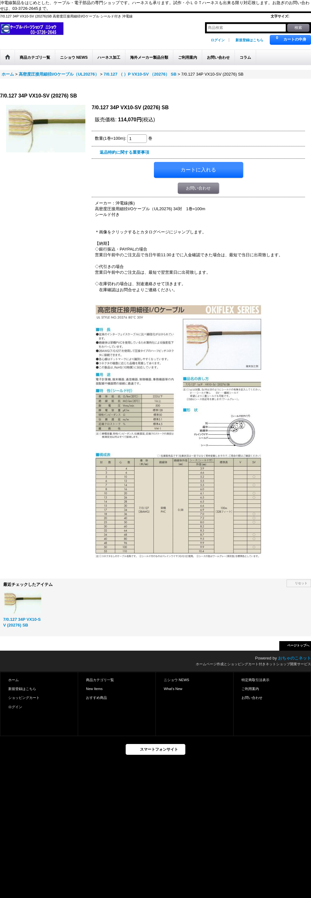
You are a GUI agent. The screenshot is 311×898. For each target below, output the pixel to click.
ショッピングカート (24, 698)
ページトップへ (298, 645)
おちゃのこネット (294, 658)
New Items (94, 689)
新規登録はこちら (249, 40)
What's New (173, 689)
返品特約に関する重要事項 (124, 152)
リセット (301, 583)
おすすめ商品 (96, 698)
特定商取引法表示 (255, 680)
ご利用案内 (250, 689)
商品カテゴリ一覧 (100, 680)
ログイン (218, 40)
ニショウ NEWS (176, 680)
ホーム (13, 680)
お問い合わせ (198, 188)
